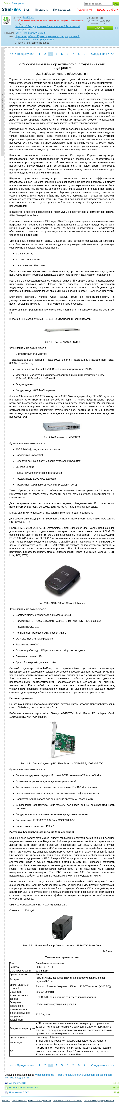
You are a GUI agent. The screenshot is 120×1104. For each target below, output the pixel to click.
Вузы (27, 9)
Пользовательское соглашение (67, 1100)
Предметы (41, 9)
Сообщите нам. (76, 20)
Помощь (6, 1100)
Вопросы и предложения (39, 1100)
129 (114, 1092)
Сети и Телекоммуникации (31, 32)
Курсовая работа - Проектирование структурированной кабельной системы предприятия (47, 37)
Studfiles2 (28, 17)
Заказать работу (107, 9)
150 (114, 1083)
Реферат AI (84, 9)
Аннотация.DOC (17, 1083)
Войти (7, 3)
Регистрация (18, 3)
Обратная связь (19, 1100)
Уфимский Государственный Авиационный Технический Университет (47, 28)
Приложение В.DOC (19, 1092)
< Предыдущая (24, 53)
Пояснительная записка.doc (23, 1087)
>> (112, 53)
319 (114, 1087)
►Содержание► (2, 102)
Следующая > (100, 53)
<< (11, 53)
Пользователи (62, 9)
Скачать (99, 27)
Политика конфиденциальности (99, 1100)
